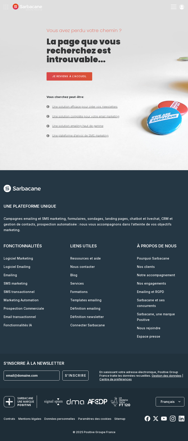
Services (77, 283)
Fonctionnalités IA (18, 325)
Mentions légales (29, 418)
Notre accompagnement (156, 275)
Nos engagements (151, 283)
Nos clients (146, 267)
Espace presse (148, 336)
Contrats (9, 418)
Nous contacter (82, 267)
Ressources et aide (85, 258)
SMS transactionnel (19, 292)
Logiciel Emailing (17, 267)
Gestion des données (166, 375)
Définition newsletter (87, 317)
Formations (79, 292)
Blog (73, 275)
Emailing (10, 275)
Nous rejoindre (148, 328)
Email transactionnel (20, 317)
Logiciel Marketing (18, 258)
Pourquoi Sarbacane (153, 258)
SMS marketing (15, 283)
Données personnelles (59, 418)
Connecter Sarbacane (87, 325)
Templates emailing (85, 300)
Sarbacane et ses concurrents (151, 303)
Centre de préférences (115, 379)
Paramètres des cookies (94, 418)
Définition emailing (85, 308)
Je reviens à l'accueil (69, 76)
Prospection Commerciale (24, 308)
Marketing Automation (21, 300)
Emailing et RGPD (150, 292)
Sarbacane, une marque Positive (156, 317)
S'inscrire (75, 375)
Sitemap (119, 418)
